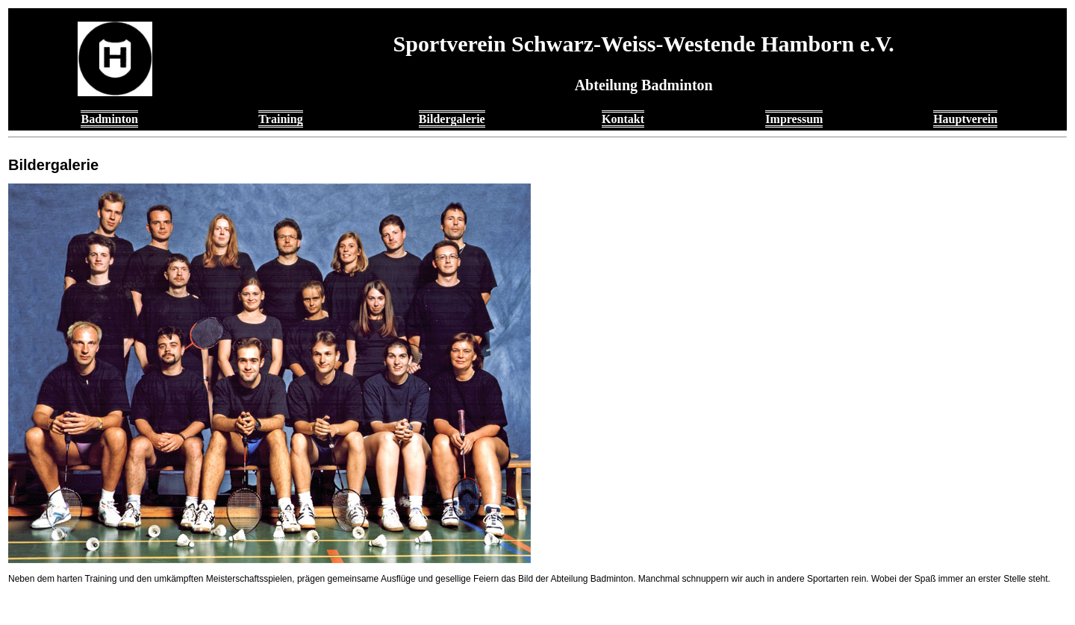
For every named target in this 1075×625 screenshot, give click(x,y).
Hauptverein (965, 119)
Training (280, 119)
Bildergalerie (452, 119)
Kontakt (623, 119)
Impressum (794, 119)
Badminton (109, 119)
